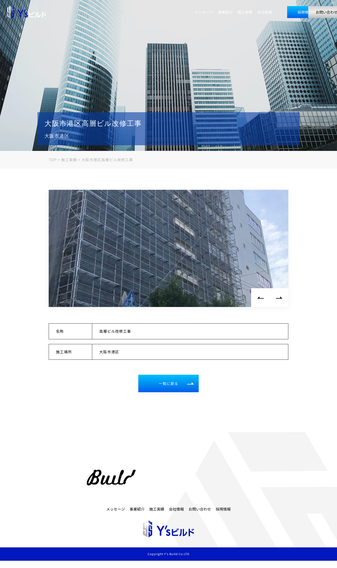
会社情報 (218, 12)
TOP (55, 159)
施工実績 (198, 12)
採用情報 (261, 12)
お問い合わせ (309, 12)
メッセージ (157, 12)
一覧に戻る (178, 385)
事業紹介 (179, 12)
